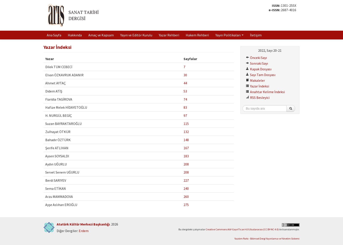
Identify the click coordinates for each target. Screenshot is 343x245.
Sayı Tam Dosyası (260, 75)
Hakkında (75, 35)
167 (186, 148)
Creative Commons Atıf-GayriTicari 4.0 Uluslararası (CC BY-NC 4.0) (242, 229)
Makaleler (255, 80)
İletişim (256, 35)
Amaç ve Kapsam (101, 35)
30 (185, 75)
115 (186, 123)
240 (186, 188)
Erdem (84, 231)
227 (186, 180)
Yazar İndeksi (257, 86)
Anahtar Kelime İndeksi (265, 92)
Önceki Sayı (256, 57)
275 (186, 204)
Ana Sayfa (54, 35)
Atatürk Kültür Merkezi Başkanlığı (83, 224)
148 (186, 140)
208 (186, 164)
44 (185, 83)
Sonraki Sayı (257, 63)
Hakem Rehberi (197, 35)
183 (186, 156)
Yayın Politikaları (229, 35)
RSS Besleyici (258, 97)
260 (186, 196)
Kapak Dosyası (258, 69)
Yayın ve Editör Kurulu (136, 35)
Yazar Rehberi (169, 35)
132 (186, 132)
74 (185, 99)
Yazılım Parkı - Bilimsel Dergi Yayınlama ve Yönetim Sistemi (266, 238)
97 (185, 115)
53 (185, 91)
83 (185, 107)
